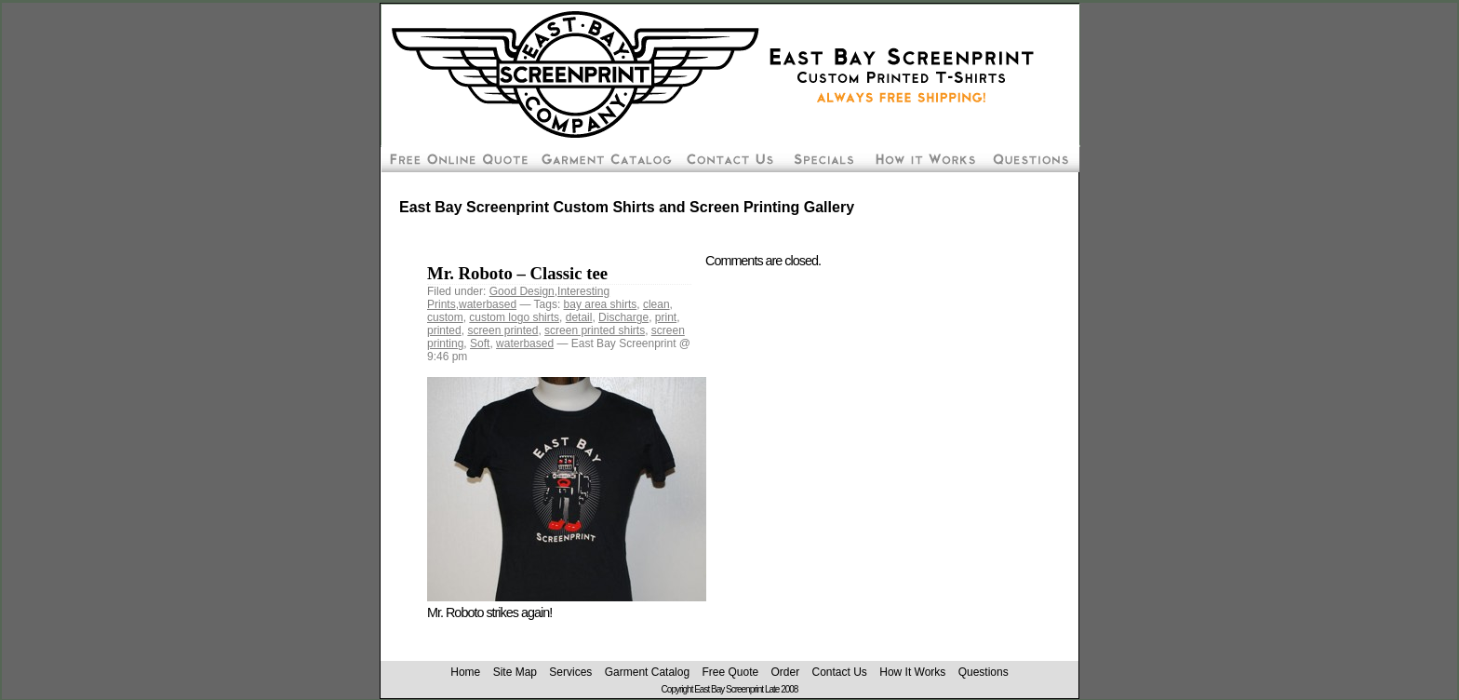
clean (656, 304)
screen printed (502, 330)
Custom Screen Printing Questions (1031, 158)
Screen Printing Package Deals (822, 158)
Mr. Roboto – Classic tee (517, 273)
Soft (479, 343)
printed (444, 330)
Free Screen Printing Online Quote (456, 158)
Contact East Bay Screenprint (728, 158)
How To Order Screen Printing (924, 158)
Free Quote (730, 672)
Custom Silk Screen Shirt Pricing (604, 158)
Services (570, 672)
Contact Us (839, 672)
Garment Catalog (647, 672)
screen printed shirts (594, 330)
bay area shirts (600, 304)
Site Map (515, 672)
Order (784, 672)
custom (445, 317)
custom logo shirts (514, 317)
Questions (983, 672)
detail (579, 317)
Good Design (522, 291)
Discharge (623, 317)
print (665, 317)
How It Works (912, 672)
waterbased (487, 304)
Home (465, 672)
